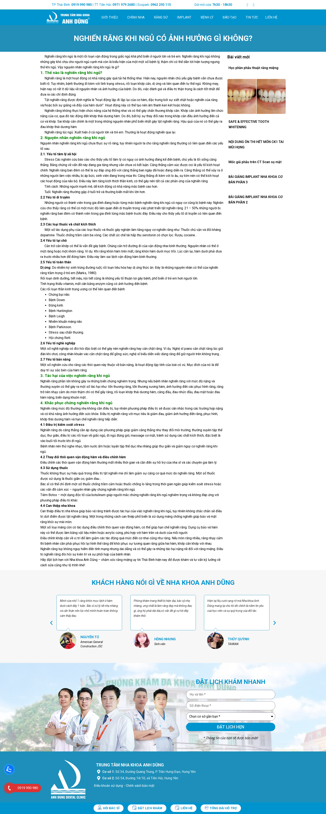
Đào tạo (230, 17)
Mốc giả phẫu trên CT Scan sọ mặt (255, 162)
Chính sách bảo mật (140, 786)
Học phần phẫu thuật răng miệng (253, 68)
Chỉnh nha (137, 17)
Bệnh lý (208, 17)
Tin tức (252, 17)
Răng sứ (162, 17)
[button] (51, 623)
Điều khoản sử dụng (108, 786)
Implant (185, 17)
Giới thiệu (110, 17)
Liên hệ (271, 17)
